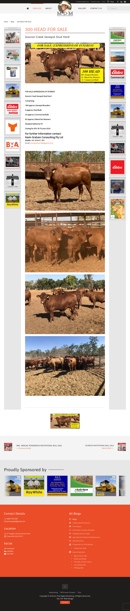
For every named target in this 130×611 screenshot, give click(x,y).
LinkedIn (8, 551)
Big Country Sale (79, 556)
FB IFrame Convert (67, 592)
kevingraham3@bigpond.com (41, 143)
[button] (65, 421)
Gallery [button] (82, 8)
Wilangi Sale (77, 568)
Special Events (76, 541)
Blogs (110, 2)
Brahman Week (78, 559)
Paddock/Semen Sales (79, 533)
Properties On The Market (81, 544)
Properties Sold (78, 548)
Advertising (53, 592)
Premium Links (95, 2)
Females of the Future (81, 562)
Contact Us (96, 8)
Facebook (9, 548)
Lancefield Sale (78, 565)
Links (103, 2)
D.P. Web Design (66, 598)
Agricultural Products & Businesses (84, 537)
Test (79, 592)
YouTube (9, 553)
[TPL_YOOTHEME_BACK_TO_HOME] (65, 8)
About (48, 8)
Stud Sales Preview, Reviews (82, 530)
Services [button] (37, 8)
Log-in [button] (65, 602)
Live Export (75, 526)
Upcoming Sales (77, 552)
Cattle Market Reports (79, 523)
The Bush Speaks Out (82, 2)
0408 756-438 (11, 519)
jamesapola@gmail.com (14, 521)
